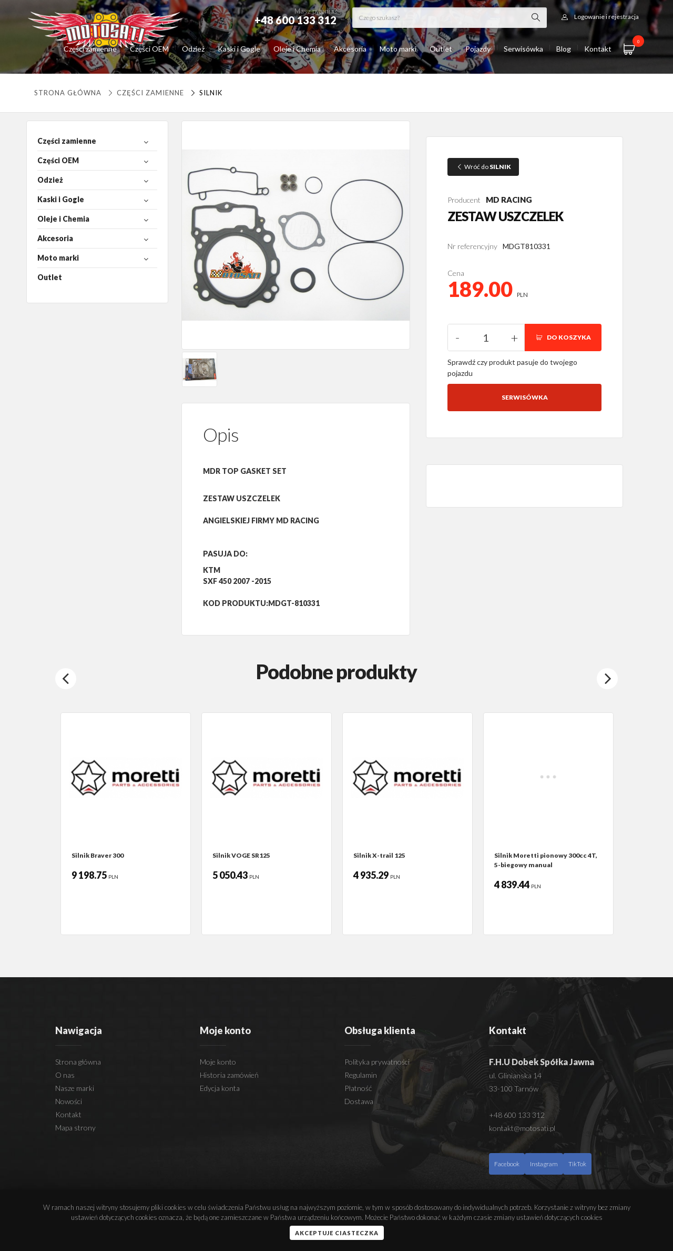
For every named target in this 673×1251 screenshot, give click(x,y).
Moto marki (398, 48)
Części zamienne (90, 48)
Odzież (193, 48)
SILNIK (205, 92)
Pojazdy (478, 48)
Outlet (441, 48)
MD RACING (509, 199)
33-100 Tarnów (513, 1088)
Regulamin (360, 1074)
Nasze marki (74, 1088)
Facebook (506, 1164)
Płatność (358, 1088)
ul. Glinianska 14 (515, 1075)
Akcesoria (350, 48)
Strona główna (67, 92)
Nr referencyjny (472, 246)
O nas (65, 1074)
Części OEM (149, 48)
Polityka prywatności (377, 1061)
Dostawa (358, 1101)
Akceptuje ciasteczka (337, 1232)
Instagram (544, 1164)
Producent (464, 199)
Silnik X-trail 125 (379, 855)
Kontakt (597, 48)
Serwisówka (523, 48)
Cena (455, 273)
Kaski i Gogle (239, 48)
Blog (563, 48)
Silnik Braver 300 (98, 855)
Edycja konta (220, 1088)
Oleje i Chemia (297, 48)
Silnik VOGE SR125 (241, 855)
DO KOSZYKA (563, 337)
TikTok (577, 1164)
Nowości (68, 1101)
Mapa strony (75, 1127)
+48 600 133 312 (517, 1114)
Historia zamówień (229, 1074)
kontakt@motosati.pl (522, 1128)
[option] (125, 823)
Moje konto (218, 1061)
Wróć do (483, 167)
